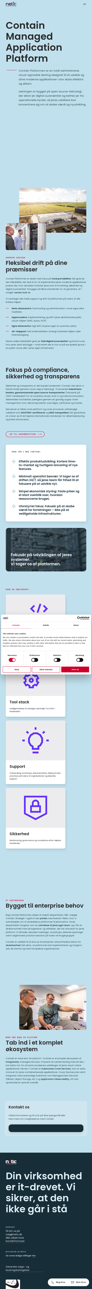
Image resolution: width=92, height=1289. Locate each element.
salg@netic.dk (14, 1234)
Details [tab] (46, 625)
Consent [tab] (16, 625)
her (34, 1255)
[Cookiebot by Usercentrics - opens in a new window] (78, 618)
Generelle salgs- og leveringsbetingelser (18, 1268)
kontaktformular (15, 1241)
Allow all (75, 669)
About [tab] (76, 625)
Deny (17, 669)
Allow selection (46, 669)
